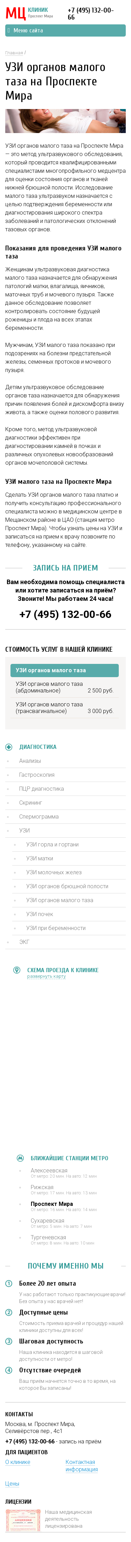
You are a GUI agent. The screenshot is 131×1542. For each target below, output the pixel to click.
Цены (12, 1483)
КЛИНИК (29, 14)
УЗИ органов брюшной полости (67, 886)
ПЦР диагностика (41, 788)
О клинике (17, 1462)
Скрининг (30, 802)
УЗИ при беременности (56, 928)
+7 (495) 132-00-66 (91, 13)
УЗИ (24, 830)
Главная (14, 52)
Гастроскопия (36, 775)
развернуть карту (46, 976)
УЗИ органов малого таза (59, 900)
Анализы (30, 761)
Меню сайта (25, 30)
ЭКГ (24, 942)
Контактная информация (82, 1466)
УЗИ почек (39, 914)
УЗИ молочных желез (54, 872)
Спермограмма (39, 816)
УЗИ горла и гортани (52, 844)
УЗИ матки (39, 858)
